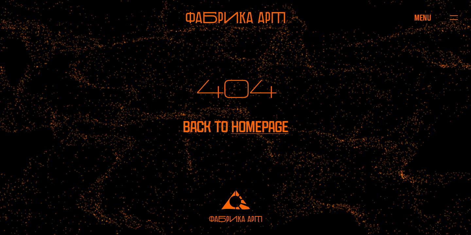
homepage (259, 127)
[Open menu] (423, 17)
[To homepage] (235, 17)
